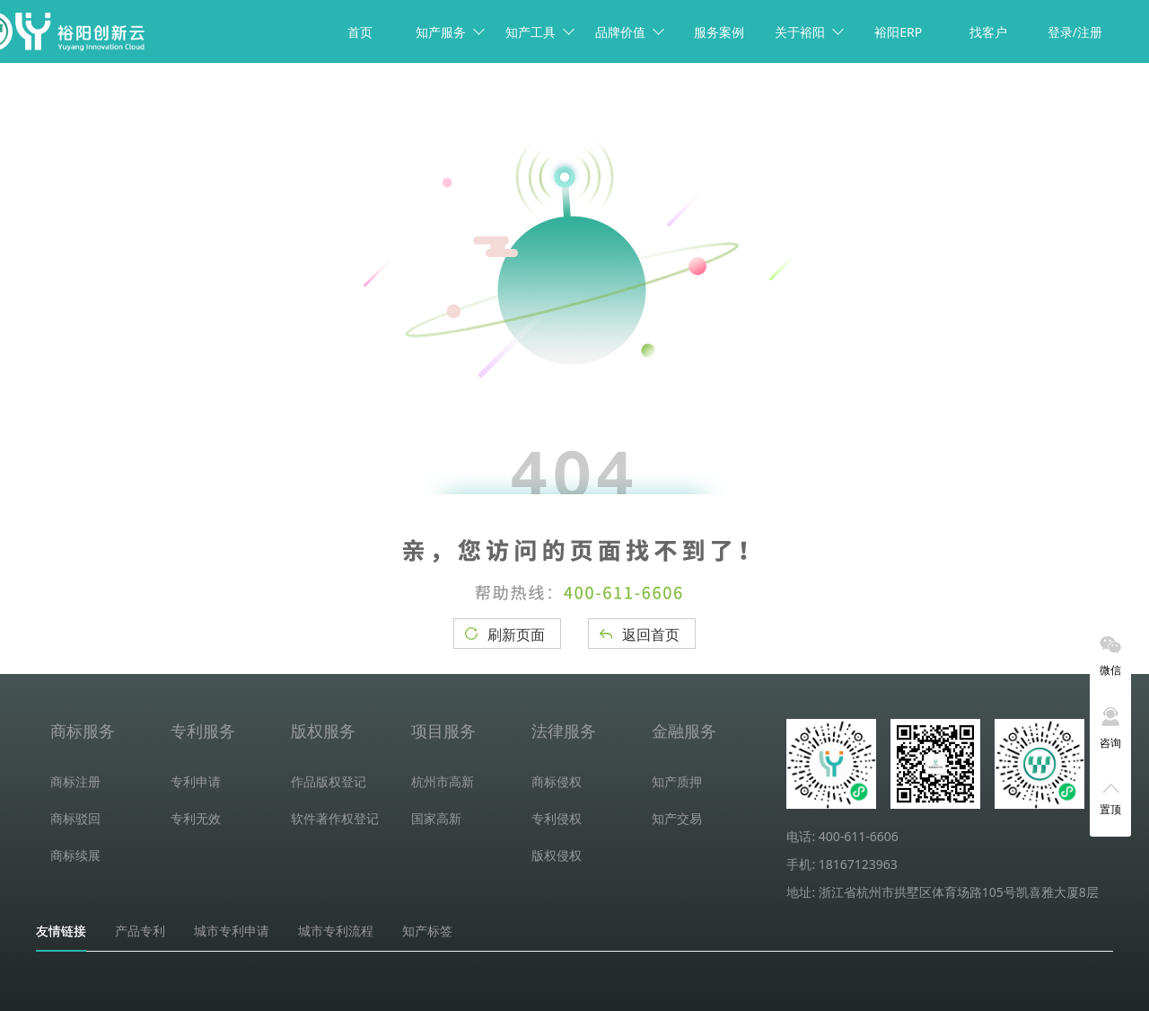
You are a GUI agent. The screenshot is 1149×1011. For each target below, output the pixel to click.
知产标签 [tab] (427, 931)
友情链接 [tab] (61, 931)
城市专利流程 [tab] (335, 931)
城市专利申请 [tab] (231, 931)
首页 (360, 31)
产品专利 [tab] (140, 931)
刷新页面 (516, 634)
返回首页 (651, 634)
